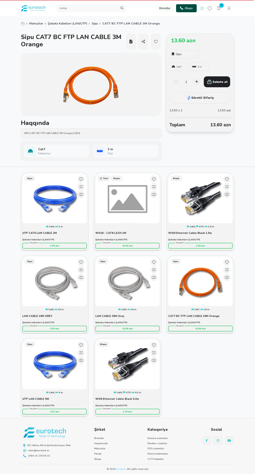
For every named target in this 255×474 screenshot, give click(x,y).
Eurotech (121, 469)
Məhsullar (36, 23)
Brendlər (165, 8)
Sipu (95, 23)
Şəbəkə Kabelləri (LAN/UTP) (67, 23)
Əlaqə (186, 8)
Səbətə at (217, 81)
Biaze (116, 178)
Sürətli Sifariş (200, 97)
